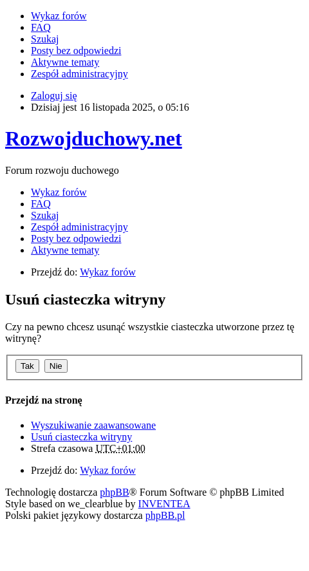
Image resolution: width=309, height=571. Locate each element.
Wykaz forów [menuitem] (59, 15)
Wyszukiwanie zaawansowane (93, 425)
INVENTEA (164, 503)
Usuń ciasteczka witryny (81, 436)
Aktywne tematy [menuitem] (65, 62)
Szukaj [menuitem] (45, 38)
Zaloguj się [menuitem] (54, 95)
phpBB (114, 492)
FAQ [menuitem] (41, 27)
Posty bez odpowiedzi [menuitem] (76, 50)
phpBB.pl (165, 515)
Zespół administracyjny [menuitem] (79, 73)
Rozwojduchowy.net (93, 138)
